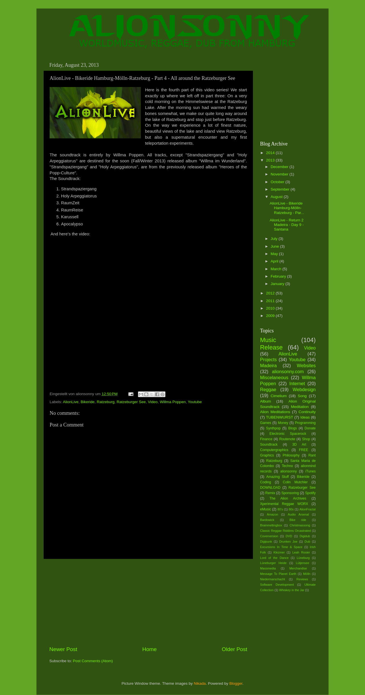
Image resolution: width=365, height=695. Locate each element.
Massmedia (268, 568)
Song (302, 396)
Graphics (267, 455)
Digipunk (266, 541)
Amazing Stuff (277, 477)
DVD (289, 536)
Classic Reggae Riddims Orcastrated (285, 530)
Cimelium (279, 396)
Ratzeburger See (131, 402)
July (275, 239)
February (279, 276)
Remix (270, 493)
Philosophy (291, 455)
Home (149, 649)
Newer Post (63, 649)
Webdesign (304, 389)
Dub (307, 541)
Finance (266, 439)
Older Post (234, 649)
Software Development (277, 584)
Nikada (200, 683)
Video (153, 402)
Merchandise (298, 568)
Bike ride (297, 520)
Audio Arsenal (298, 514)
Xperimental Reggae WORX (284, 504)
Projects (268, 359)
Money (283, 423)
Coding (265, 482)
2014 (271, 153)
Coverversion (269, 536)
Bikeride (88, 402)
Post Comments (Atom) (93, 661)
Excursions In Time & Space (281, 547)
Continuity (307, 412)
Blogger (235, 683)
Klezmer (279, 552)
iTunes (310, 471)
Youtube (195, 402)
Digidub (305, 536)
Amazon (272, 514)
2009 (271, 316)
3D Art (299, 445)
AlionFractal (307, 509)
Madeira (268, 365)
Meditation (300, 407)
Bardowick (267, 520)
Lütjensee (302, 563)
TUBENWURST (279, 417)
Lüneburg (303, 557)
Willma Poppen (173, 402)
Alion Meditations (275, 412)
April (275, 261)
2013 (271, 160)
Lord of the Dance (274, 557)
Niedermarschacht (272, 579)
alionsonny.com (288, 371)
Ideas (305, 417)
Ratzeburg (105, 402)
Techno (287, 466)
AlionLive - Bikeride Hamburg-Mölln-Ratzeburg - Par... (287, 208)
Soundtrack (268, 445)
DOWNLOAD (270, 488)
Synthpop (273, 428)
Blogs (292, 428)
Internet (297, 383)
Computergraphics (274, 450)
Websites (306, 365)
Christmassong (299, 525)
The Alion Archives (287, 498)
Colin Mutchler (295, 482)
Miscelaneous (274, 377)
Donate (310, 428)
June (275, 246)
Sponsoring (290, 493)
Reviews (302, 579)
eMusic (265, 509)
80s (291, 509)
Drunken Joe (288, 541)
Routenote (287, 439)
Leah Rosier (301, 552)
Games (265, 423)
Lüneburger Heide (273, 563)
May (275, 254)
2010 (271, 308)
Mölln (307, 573)
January (278, 284)
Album (265, 401)
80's (280, 509)
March (276, 269)
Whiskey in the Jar (291, 590)
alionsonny (288, 471)
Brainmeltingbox (271, 525)
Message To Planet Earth (278, 573)
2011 (271, 301)
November (280, 174)
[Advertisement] (148, 602)
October (278, 182)
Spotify (310, 493)
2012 (271, 293)
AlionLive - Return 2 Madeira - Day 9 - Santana (287, 224)
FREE (303, 450)
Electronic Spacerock (287, 434)
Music (268, 340)
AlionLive (71, 402)
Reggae (268, 389)
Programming (305, 423)
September (281, 189)
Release (271, 347)
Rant (312, 455)
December (280, 167)
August (277, 197)
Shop (306, 439)
